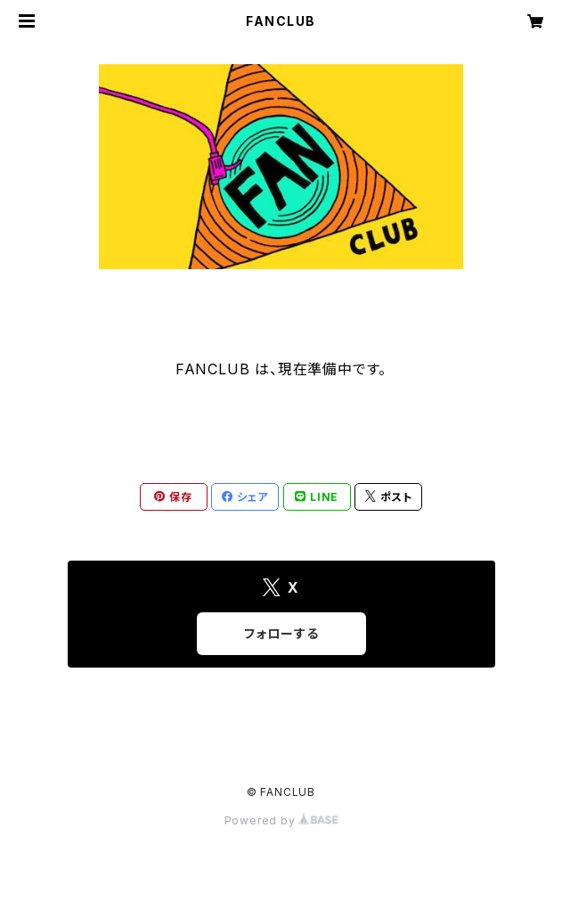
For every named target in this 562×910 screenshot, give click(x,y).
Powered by (281, 820)
